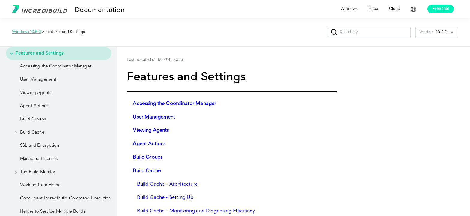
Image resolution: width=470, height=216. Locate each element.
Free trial (440, 9)
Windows (349, 9)
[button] (334, 32)
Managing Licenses (39, 159)
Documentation (100, 11)
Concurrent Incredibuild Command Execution (65, 198)
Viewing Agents (35, 93)
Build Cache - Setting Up (165, 198)
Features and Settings (35, 53)
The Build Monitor (32, 172)
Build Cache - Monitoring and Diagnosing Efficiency (196, 211)
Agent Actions (34, 106)
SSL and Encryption (39, 146)
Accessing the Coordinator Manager (55, 66)
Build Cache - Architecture (167, 184)
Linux (373, 9)
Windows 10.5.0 (26, 32)
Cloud (394, 9)
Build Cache (27, 132)
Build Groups (33, 119)
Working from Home (40, 185)
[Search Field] (368, 32)
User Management (38, 80)
